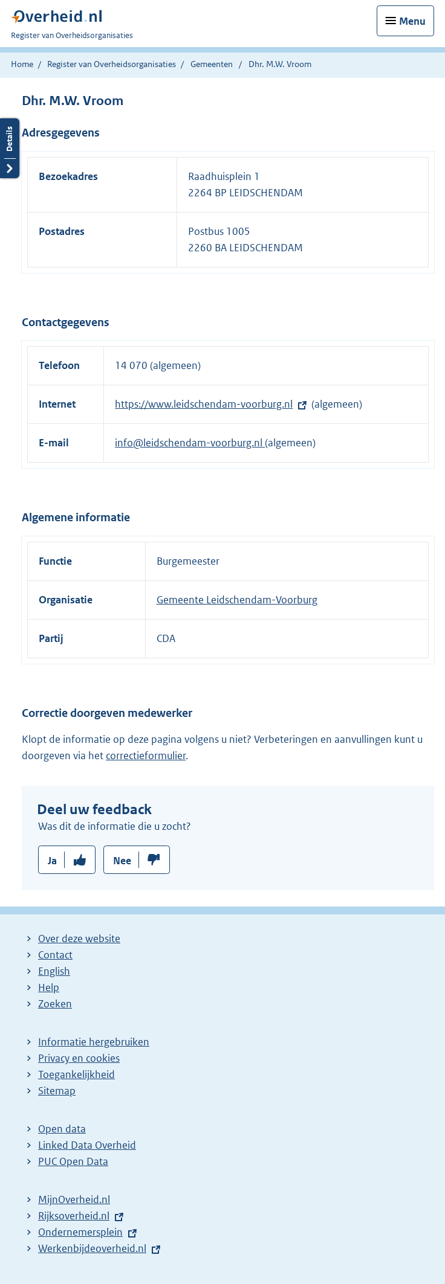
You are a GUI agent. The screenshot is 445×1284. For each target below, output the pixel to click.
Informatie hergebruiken (93, 1041)
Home (22, 64)
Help (48, 987)
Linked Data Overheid (87, 1145)
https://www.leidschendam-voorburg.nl (204, 404)
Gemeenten (211, 64)
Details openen (9, 148)
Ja (52, 860)
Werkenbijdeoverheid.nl (92, 1248)
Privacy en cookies (79, 1058)
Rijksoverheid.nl (73, 1215)
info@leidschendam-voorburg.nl (190, 442)
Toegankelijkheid (76, 1074)
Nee (122, 860)
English (54, 971)
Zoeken (55, 1003)
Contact (55, 954)
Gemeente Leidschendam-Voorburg (237, 599)
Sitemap (57, 1090)
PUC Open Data (73, 1161)
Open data (62, 1128)
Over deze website (79, 938)
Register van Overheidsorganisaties (111, 64)
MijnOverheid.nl (74, 1199)
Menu (412, 21)
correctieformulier (146, 755)
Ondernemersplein (80, 1232)
